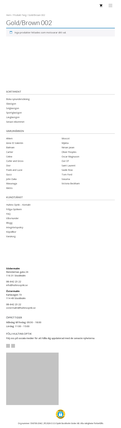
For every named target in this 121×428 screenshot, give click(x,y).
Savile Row (67, 169)
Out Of (65, 160)
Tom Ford (67, 174)
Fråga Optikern (14, 209)
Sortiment (13, 91)
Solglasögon (12, 108)
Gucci (9, 174)
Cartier (9, 151)
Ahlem (9, 138)
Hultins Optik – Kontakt (18, 204)
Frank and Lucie (14, 169)
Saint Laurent (68, 165)
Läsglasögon (13, 117)
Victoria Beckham (71, 183)
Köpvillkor (11, 231)
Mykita (65, 143)
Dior (8, 165)
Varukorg (11, 236)
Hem (8, 15)
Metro (9, 188)
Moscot (66, 138)
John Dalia (11, 179)
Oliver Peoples (69, 151)
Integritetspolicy (14, 227)
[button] (60, 414)
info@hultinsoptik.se (17, 285)
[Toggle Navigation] (110, 6)
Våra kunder (12, 218)
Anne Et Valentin (14, 143)
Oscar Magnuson (70, 156)
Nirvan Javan (68, 147)
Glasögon (11, 103)
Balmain (10, 147)
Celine (9, 156)
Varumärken (15, 130)
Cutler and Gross (14, 160)
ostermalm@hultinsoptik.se (21, 307)
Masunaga (11, 183)
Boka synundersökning (18, 99)
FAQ (8, 213)
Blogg (9, 222)
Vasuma (66, 179)
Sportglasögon (14, 112)
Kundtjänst (14, 197)
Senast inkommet (15, 121)
